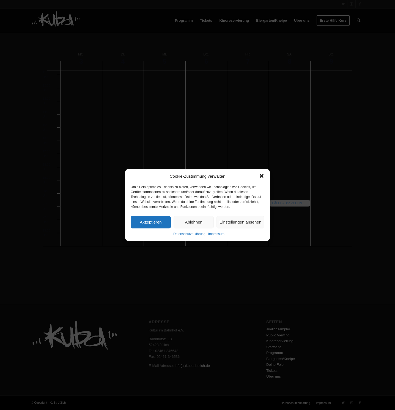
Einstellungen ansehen (240, 222)
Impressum (216, 234)
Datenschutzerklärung (189, 234)
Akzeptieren (150, 222)
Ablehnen (193, 222)
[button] (261, 176)
